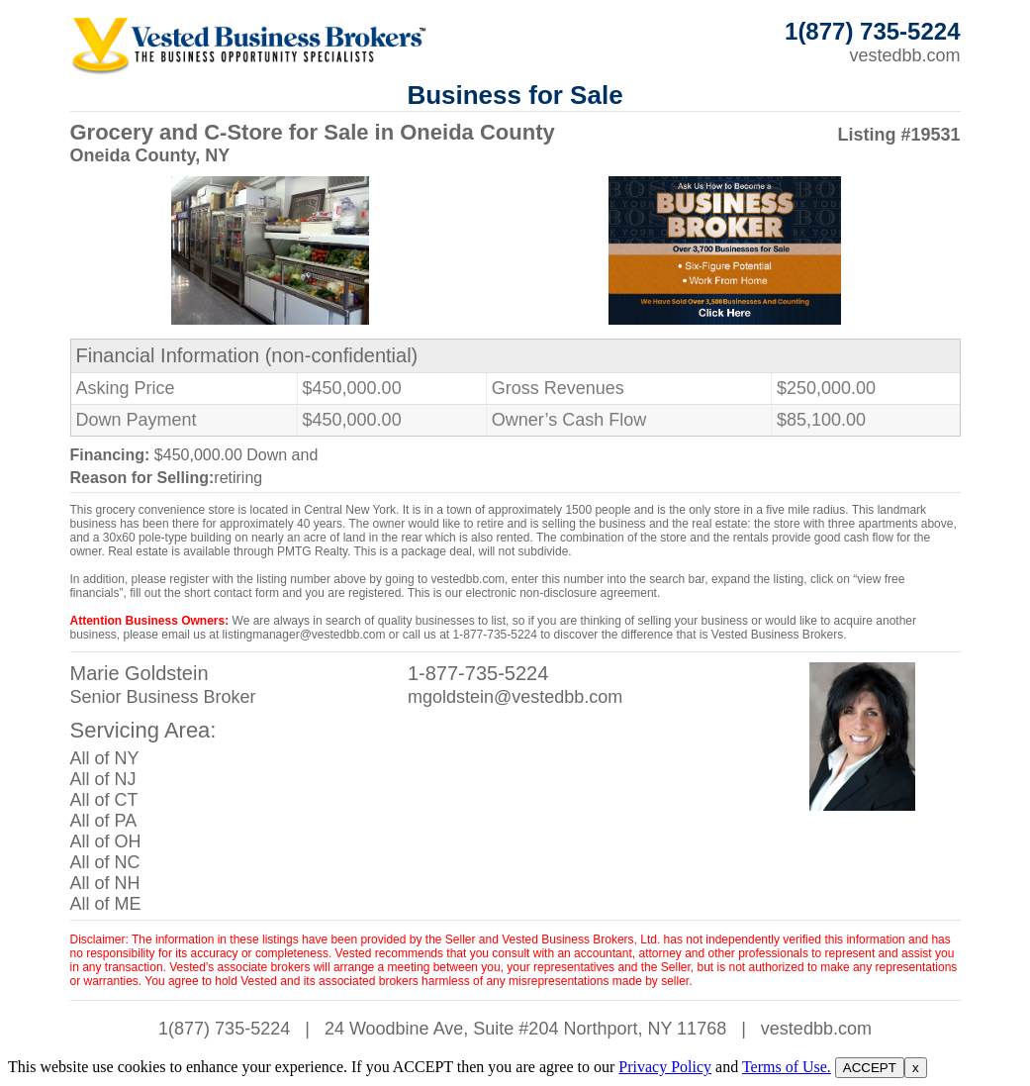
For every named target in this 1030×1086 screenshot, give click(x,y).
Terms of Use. (786, 1066)
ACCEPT (869, 1067)
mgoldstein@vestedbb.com (515, 697)
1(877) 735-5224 (224, 1028)
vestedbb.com (904, 55)
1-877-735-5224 (478, 673)
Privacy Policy (664, 1066)
